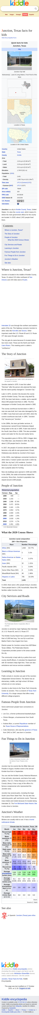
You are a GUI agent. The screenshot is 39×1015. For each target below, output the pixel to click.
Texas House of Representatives (17, 726)
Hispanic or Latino (8, 577)
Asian (4, 563)
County (4, 155)
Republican (23, 723)
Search (35, 8)
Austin (25, 280)
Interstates (5, 204)
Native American (8, 557)
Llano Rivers (6, 345)
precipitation (6, 873)
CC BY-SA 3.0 (22, 1002)
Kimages (18, 14)
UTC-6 (19, 182)
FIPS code (5, 194)
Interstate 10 (6, 325)
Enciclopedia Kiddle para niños (11, 1012)
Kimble (19, 155)
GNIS (3, 197)
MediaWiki (12, 1008)
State (3, 152)
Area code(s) (6, 191)
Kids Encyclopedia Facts (9, 38)
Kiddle (4, 1010)
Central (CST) (26, 182)
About (17, 1010)
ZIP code (5, 188)
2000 (5, 518)
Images (12, 14)
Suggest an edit (24, 988)
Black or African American (11, 551)
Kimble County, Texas (23, 209)
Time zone (5, 182)
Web (6, 14)
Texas (19, 152)
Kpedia (25, 14)
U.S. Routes (6, 201)
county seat (20, 212)
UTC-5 (19, 185)
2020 (12, 173)
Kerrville (15, 331)
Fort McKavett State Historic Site (25, 803)
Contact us (32, 1010)
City (19, 49)
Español (31, 14)
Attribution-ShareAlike (21, 973)
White (4, 548)
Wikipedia (19, 1006)
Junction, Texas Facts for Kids (12, 979)
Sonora (24, 331)
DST (11, 185)
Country (4, 149)
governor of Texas (31, 730)
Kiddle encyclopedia (20, 969)
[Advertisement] (19, 22)
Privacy (24, 1010)
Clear (31, 8)
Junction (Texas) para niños (25, 915)
